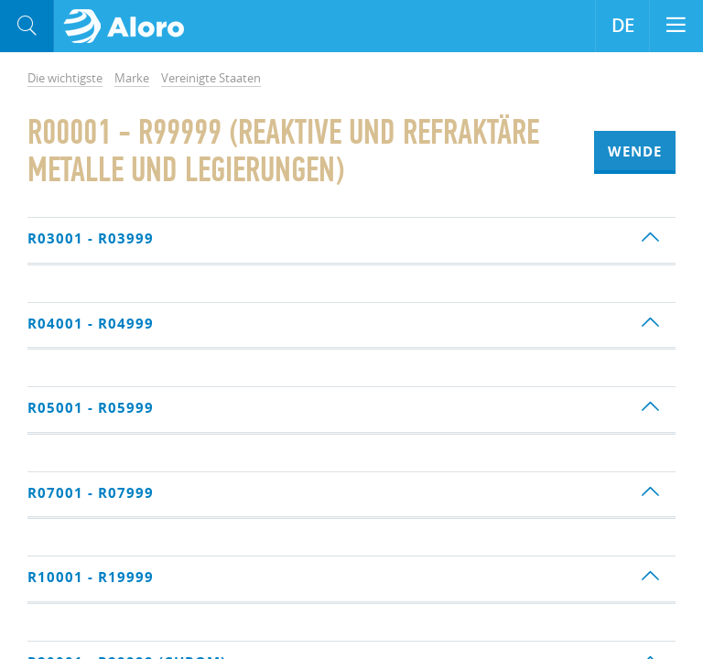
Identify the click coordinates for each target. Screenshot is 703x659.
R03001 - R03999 (90, 238)
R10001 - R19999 (90, 577)
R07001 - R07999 (90, 492)
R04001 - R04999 (90, 323)
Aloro (129, 26)
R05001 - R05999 (90, 407)
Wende (635, 151)
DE (622, 26)
